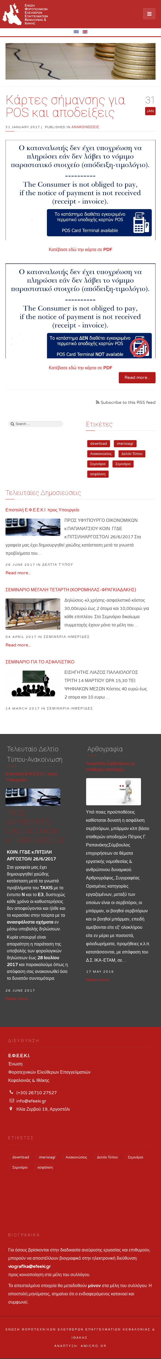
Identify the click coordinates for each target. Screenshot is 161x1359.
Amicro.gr (94, 1346)
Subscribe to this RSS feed (128, 402)
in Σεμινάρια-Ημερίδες (64, 637)
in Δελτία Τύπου (54, 565)
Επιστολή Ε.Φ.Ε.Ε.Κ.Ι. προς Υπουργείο (42, 510)
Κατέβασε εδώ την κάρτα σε (80, 249)
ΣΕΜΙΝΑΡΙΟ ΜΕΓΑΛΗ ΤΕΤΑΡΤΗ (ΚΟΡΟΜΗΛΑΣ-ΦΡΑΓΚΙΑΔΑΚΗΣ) (70, 590)
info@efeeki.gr (31, 1101)
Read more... (137, 377)
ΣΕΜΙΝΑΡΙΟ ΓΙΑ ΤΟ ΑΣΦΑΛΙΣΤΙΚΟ (39, 662)
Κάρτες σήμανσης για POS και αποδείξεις (65, 106)
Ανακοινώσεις (85, 127)
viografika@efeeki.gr (29, 1266)
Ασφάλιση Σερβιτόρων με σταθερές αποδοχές (110, 766)
